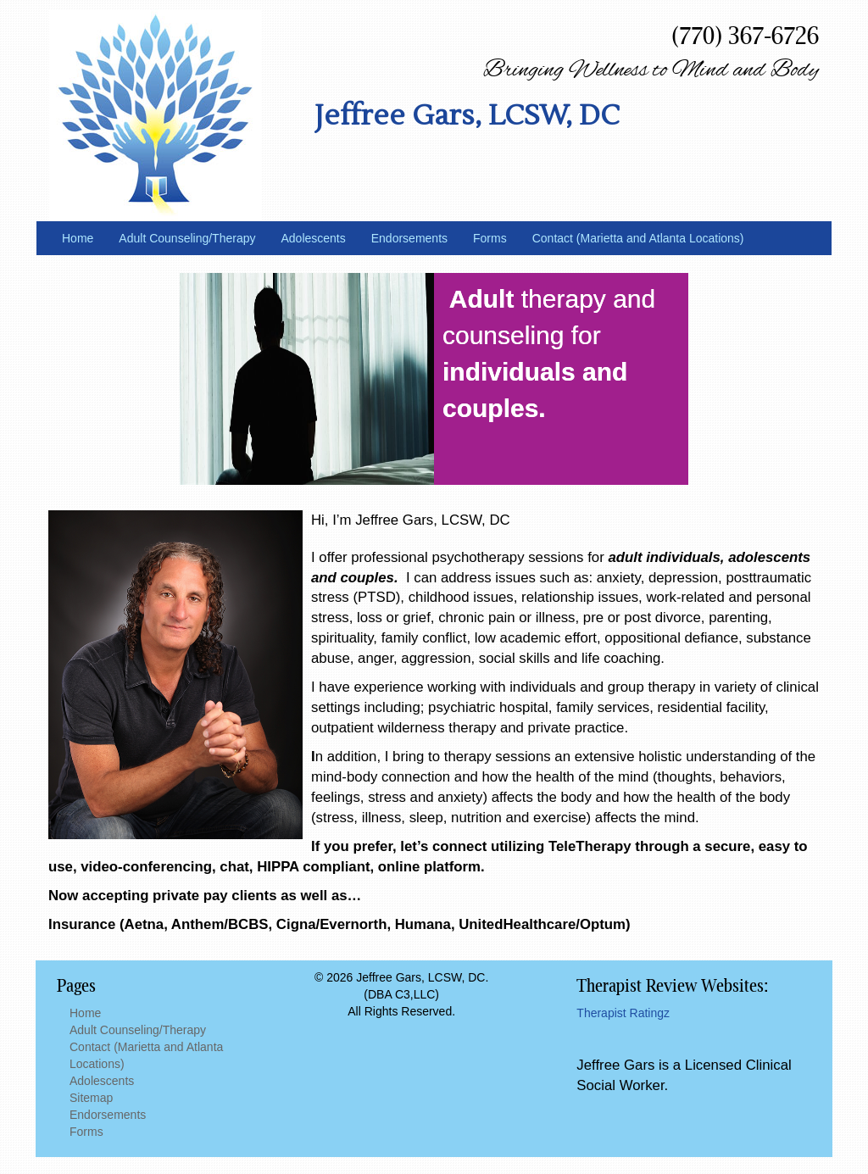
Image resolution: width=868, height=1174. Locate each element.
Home (77, 238)
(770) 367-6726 (745, 34)
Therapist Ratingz (623, 1013)
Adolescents (313, 238)
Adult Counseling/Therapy (187, 238)
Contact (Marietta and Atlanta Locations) (638, 238)
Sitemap (91, 1097)
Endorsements (409, 238)
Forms (490, 238)
